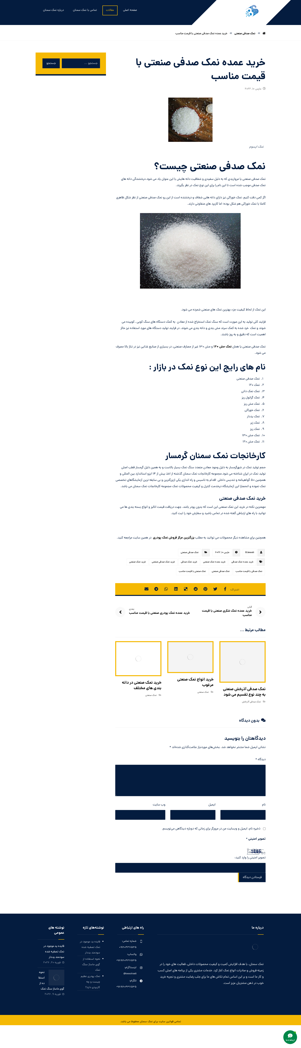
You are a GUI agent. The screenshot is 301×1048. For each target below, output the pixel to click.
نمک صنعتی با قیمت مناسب (192, 571)
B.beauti (249, 552)
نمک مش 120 (223, 346)
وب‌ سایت (159, 804)
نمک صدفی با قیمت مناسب (249, 571)
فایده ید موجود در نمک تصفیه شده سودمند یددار (90, 947)
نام (264, 804)
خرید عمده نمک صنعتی (214, 562)
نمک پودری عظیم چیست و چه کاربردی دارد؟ (90, 982)
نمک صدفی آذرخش (251, 702)
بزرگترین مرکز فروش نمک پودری (173, 537)
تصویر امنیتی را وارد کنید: (250, 857)
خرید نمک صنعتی (137, 562)
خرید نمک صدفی (189, 562)
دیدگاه (260, 759)
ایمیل (211, 804)
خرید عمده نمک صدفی (242, 562)
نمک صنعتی (203, 692)
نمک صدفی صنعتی (190, 552)
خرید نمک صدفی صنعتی (163, 562)
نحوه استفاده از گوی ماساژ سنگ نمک (91, 964)
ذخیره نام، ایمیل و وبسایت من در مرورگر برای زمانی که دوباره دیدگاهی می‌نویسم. (211, 828)
